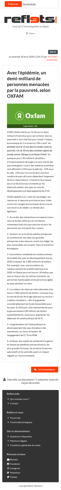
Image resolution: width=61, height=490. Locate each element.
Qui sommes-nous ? (18, 399)
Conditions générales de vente (23, 445)
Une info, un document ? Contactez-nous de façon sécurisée (30, 381)
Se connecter (29, 4)
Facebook (13, 463)
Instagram (13, 468)
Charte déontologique (19, 422)
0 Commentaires (44, 369)
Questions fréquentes (19, 436)
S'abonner (13, 4)
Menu (30, 33)
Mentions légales (17, 440)
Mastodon (13, 472)
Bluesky (12, 459)
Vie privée (13, 417)
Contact (12, 403)
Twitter (12, 477)
